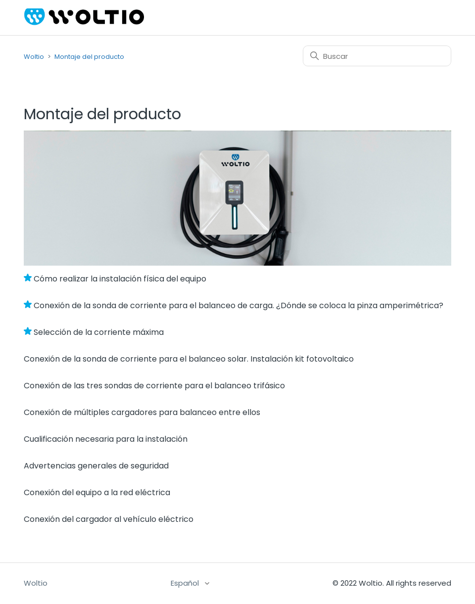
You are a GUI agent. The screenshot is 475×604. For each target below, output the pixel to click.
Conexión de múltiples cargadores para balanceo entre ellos (142, 412)
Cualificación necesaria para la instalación (106, 439)
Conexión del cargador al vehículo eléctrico (108, 519)
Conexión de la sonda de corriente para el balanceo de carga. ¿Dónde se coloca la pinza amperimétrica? (238, 305)
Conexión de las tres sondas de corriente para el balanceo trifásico (154, 385)
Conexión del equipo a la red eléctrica (97, 492)
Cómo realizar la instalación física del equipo (120, 278)
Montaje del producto (89, 56)
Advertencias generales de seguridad (96, 465)
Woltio (34, 56)
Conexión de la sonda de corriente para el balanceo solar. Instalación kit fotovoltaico (189, 359)
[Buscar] (377, 56)
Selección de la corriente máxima (99, 332)
